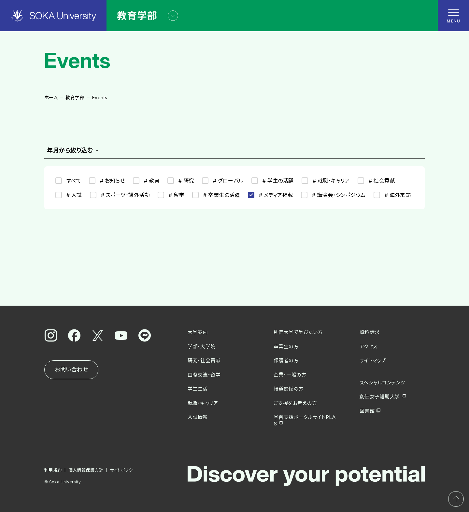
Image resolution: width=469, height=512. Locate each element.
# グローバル (223, 180)
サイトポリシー (123, 470)
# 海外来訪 (392, 194)
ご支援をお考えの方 (295, 403)
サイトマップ (373, 360)
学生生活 (198, 389)
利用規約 (53, 470)
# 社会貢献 (376, 180)
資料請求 (370, 332)
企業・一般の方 (290, 375)
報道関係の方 (289, 389)
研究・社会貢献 (204, 360)
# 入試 (68, 194)
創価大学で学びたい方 (298, 332)
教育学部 (74, 97)
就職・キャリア (203, 403)
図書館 (367, 411)
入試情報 (198, 417)
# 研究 (180, 180)
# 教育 (146, 180)
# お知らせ (107, 180)
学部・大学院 (202, 346)
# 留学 (171, 194)
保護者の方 (286, 360)
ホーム (51, 97)
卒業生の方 (286, 346)
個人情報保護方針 (85, 470)
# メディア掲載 (270, 194)
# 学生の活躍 (272, 180)
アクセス (368, 346)
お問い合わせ (71, 369)
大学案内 (198, 332)
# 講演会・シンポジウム (333, 194)
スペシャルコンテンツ (382, 383)
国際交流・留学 (204, 375)
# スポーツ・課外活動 (120, 194)
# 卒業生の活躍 (216, 194)
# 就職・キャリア (325, 180)
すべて (68, 180)
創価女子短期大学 (380, 397)
